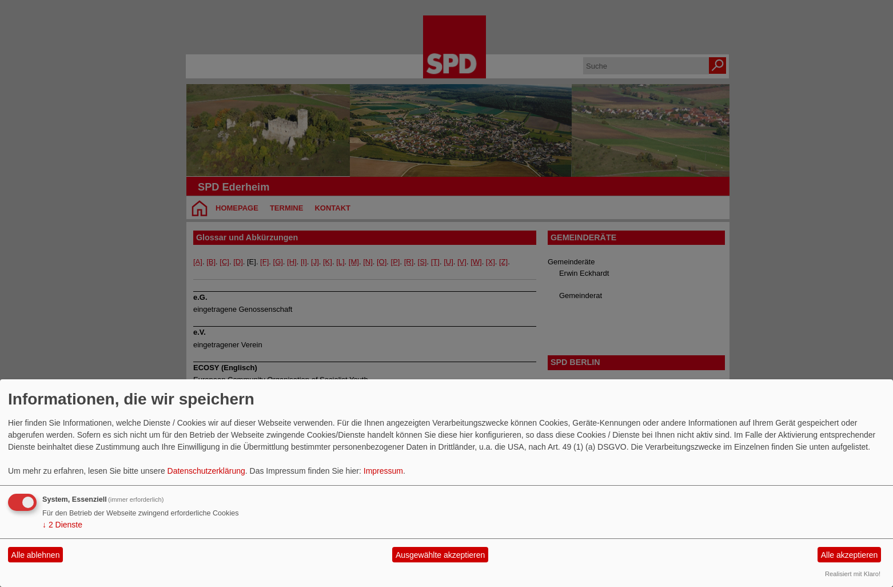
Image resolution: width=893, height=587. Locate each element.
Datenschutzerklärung (206, 470)
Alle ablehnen (35, 555)
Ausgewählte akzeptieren (440, 555)
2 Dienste (62, 524)
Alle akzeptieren (849, 555)
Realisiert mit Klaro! (852, 573)
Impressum (383, 470)
